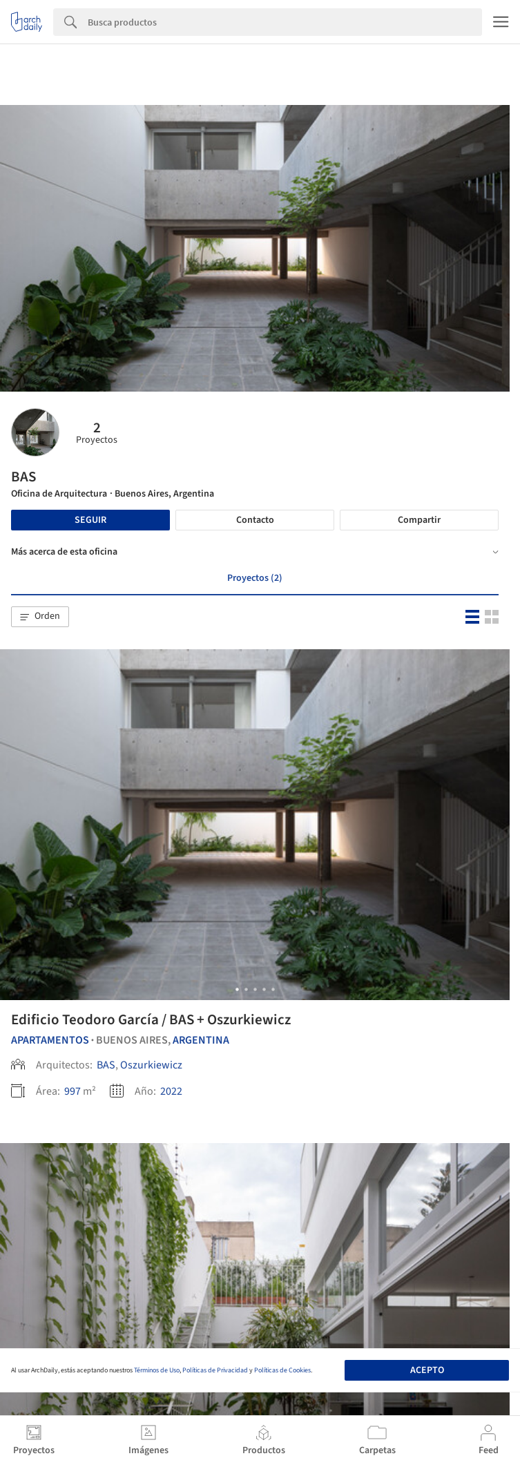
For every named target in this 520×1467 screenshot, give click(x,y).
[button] (40, 616)
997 (72, 1091)
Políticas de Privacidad (215, 1370)
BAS (106, 1065)
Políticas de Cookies (282, 1370)
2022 (171, 1091)
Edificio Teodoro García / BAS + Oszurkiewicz (151, 1019)
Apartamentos (50, 1040)
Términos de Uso (157, 1370)
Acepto (427, 1370)
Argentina (201, 1040)
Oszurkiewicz (151, 1065)
